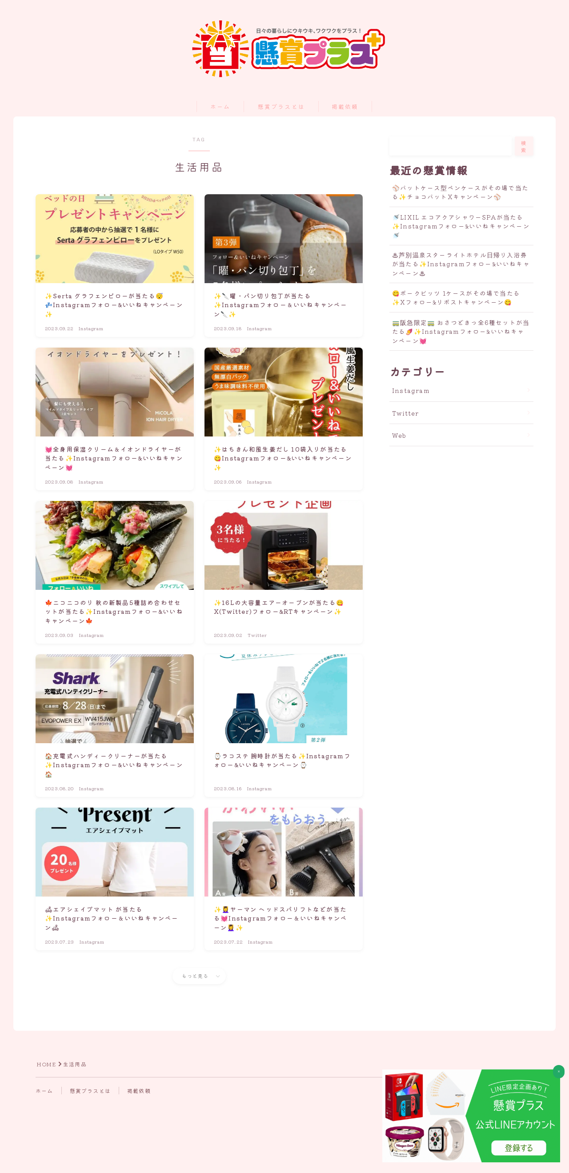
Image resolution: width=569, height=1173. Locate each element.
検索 (524, 146)
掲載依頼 (345, 107)
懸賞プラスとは (281, 107)
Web (399, 435)
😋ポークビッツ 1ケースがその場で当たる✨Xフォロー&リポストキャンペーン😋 (456, 297)
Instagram (411, 390)
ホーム (220, 107)
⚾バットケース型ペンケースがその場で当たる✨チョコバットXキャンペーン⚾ (460, 192)
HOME (46, 1064)
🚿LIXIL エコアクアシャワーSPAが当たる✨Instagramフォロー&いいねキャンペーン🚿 (461, 226)
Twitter (405, 412)
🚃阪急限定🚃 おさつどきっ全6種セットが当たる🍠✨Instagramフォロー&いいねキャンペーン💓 (460, 331)
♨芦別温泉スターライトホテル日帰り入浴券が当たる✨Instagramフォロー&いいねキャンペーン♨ (461, 263)
